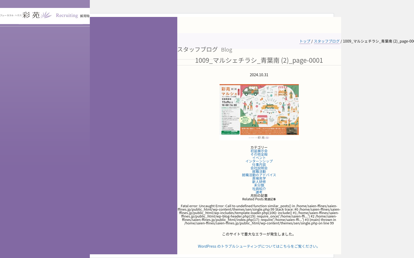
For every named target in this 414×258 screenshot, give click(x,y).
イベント (259, 157)
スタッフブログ (327, 41)
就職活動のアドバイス (259, 174)
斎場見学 (259, 178)
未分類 (259, 185)
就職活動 (259, 171)
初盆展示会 (259, 150)
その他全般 (259, 154)
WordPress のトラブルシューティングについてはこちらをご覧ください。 (259, 246)
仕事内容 (259, 164)
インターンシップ (259, 161)
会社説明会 (259, 167)
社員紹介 (259, 188)
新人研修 (259, 181)
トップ (304, 41)
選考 (258, 191)
